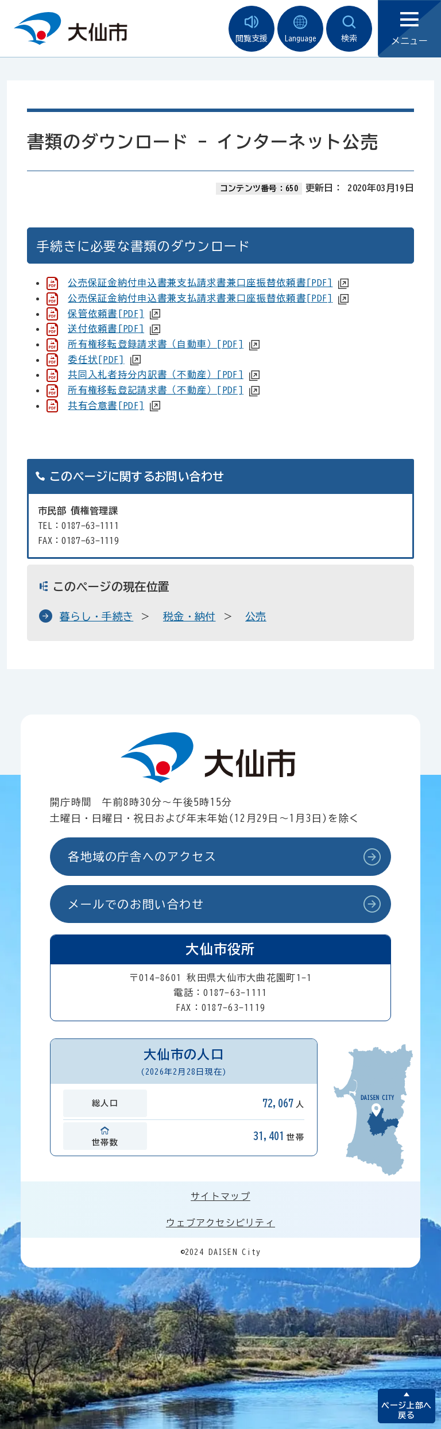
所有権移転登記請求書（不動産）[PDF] (155, 390)
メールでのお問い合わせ (136, 904)
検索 (349, 29)
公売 (255, 616)
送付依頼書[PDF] (106, 328)
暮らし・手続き (96, 616)
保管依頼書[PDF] (106, 313)
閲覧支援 (251, 29)
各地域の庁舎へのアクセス (142, 856)
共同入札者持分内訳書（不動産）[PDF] (155, 374)
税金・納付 (189, 616)
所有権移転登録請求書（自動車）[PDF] (155, 344)
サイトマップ (220, 1196)
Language (300, 29)
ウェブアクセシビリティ (220, 1222)
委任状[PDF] (96, 359)
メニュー (409, 29)
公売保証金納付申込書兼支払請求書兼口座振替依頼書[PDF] (200, 282)
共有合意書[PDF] (106, 405)
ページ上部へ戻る (406, 1410)
